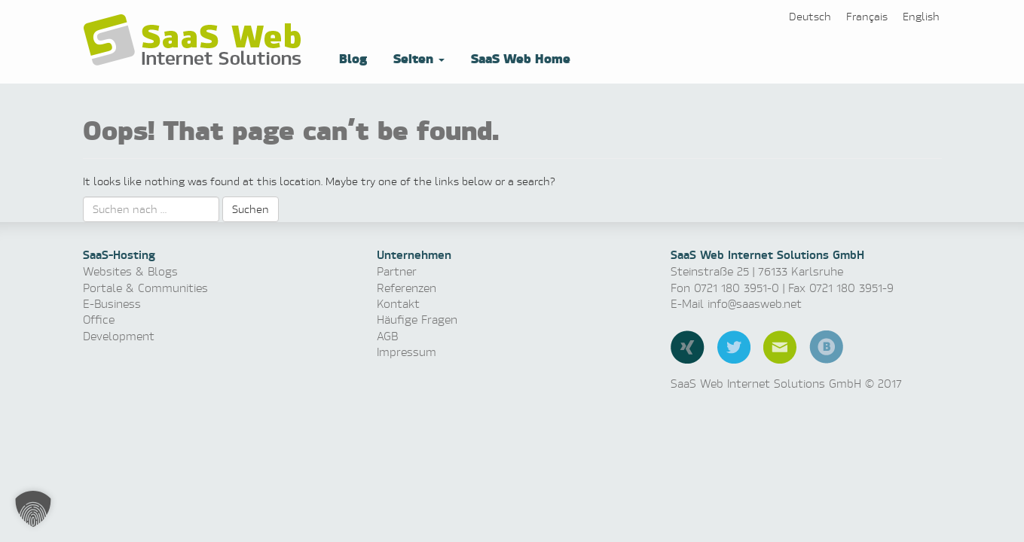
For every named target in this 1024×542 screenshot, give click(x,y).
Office (99, 319)
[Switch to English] (921, 16)
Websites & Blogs (130, 271)
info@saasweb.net (755, 304)
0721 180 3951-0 (736, 288)
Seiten (417, 57)
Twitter (733, 347)
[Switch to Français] (867, 16)
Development (118, 336)
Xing (688, 347)
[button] (33, 509)
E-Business (112, 304)
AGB (387, 336)
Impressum (406, 352)
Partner (397, 271)
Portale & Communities (145, 288)
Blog (351, 57)
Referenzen (406, 288)
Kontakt (398, 304)
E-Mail (779, 347)
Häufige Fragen (417, 319)
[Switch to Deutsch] (810, 16)
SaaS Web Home (518, 57)
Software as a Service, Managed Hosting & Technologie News (196, 41)
